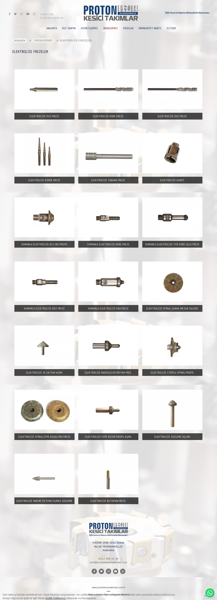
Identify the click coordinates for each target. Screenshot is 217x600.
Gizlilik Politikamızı (55, 598)
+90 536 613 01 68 (51, 18)
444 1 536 (46, 14)
